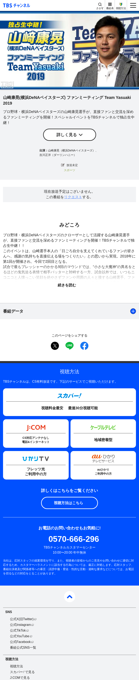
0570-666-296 (73, 538)
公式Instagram (20, 624)
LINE (69, 346)
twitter (55, 346)
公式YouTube (19, 636)
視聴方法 (121, 8)
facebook (84, 346)
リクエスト (73, 197)
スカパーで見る (22, 672)
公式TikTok (18, 630)
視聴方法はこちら (68, 503)
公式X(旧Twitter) (22, 619)
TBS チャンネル (16, 5)
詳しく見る (66, 134)
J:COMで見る (20, 677)
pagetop (69, 596)
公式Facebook (20, 642)
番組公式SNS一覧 (23, 647)
